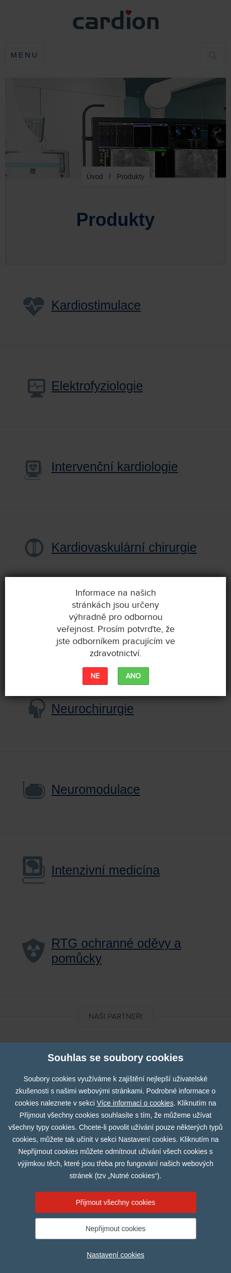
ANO (133, 676)
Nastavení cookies (115, 1255)
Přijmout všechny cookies (116, 1202)
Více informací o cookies (135, 1103)
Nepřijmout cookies (115, 1229)
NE (95, 676)
